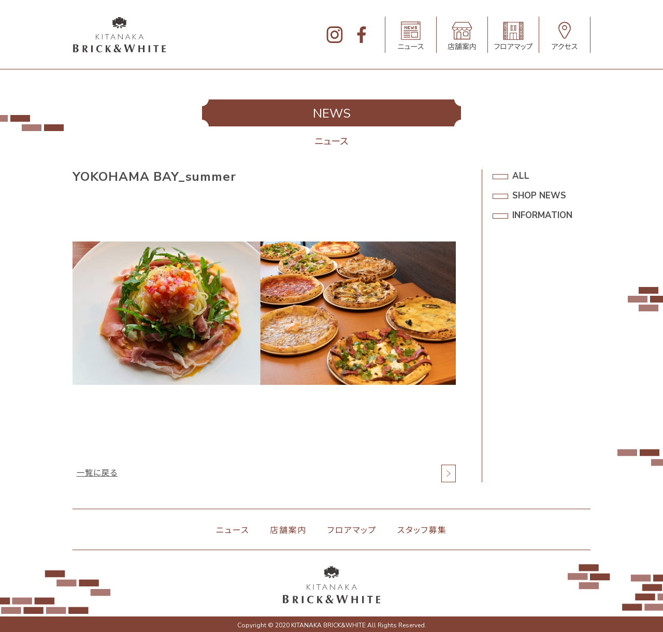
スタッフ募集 (422, 530)
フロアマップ (352, 530)
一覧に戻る (98, 473)
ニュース (232, 530)
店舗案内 (288, 530)
